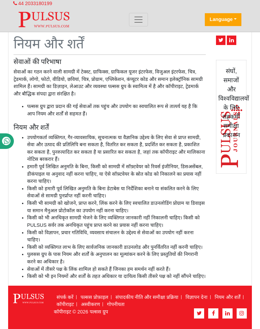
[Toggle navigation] (138, 19)
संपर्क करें (65, 297)
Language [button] (221, 19)
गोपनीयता (116, 304)
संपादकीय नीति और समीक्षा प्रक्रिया (146, 297)
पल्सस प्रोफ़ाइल (94, 297)
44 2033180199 (32, 3)
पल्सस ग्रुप (99, 311)
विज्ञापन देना (197, 297)
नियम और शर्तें (227, 297)
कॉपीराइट (65, 304)
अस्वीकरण (90, 304)
